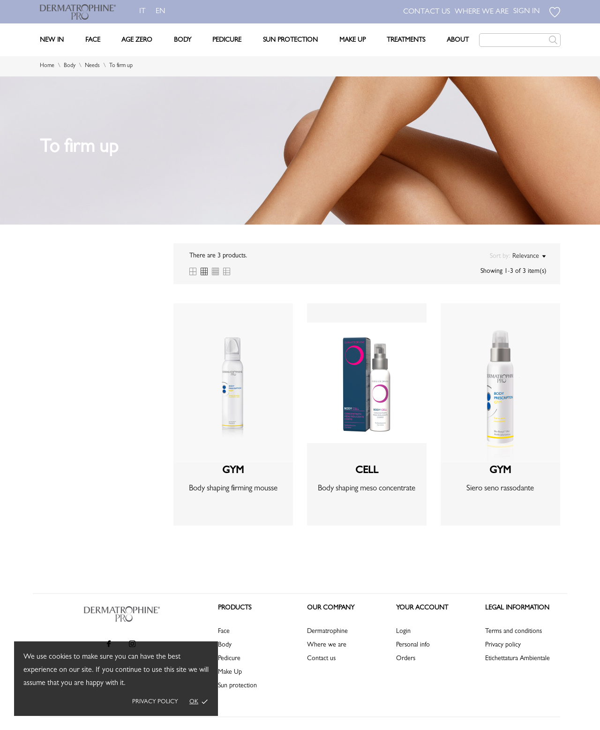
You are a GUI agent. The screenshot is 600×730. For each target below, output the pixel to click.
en (162, 11)
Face (92, 40)
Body (182, 40)
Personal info (413, 645)
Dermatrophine (327, 631)
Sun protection (237, 686)
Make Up (352, 40)
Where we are (326, 645)
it (142, 11)
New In (52, 40)
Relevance (529, 256)
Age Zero (136, 40)
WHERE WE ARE (482, 12)
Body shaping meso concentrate (366, 489)
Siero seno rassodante (500, 489)
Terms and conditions (513, 631)
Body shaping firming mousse (233, 489)
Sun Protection (290, 40)
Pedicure (226, 40)
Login (403, 631)
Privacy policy (155, 702)
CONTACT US (426, 12)
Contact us (321, 658)
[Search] (520, 40)
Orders (405, 658)
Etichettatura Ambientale (517, 658)
